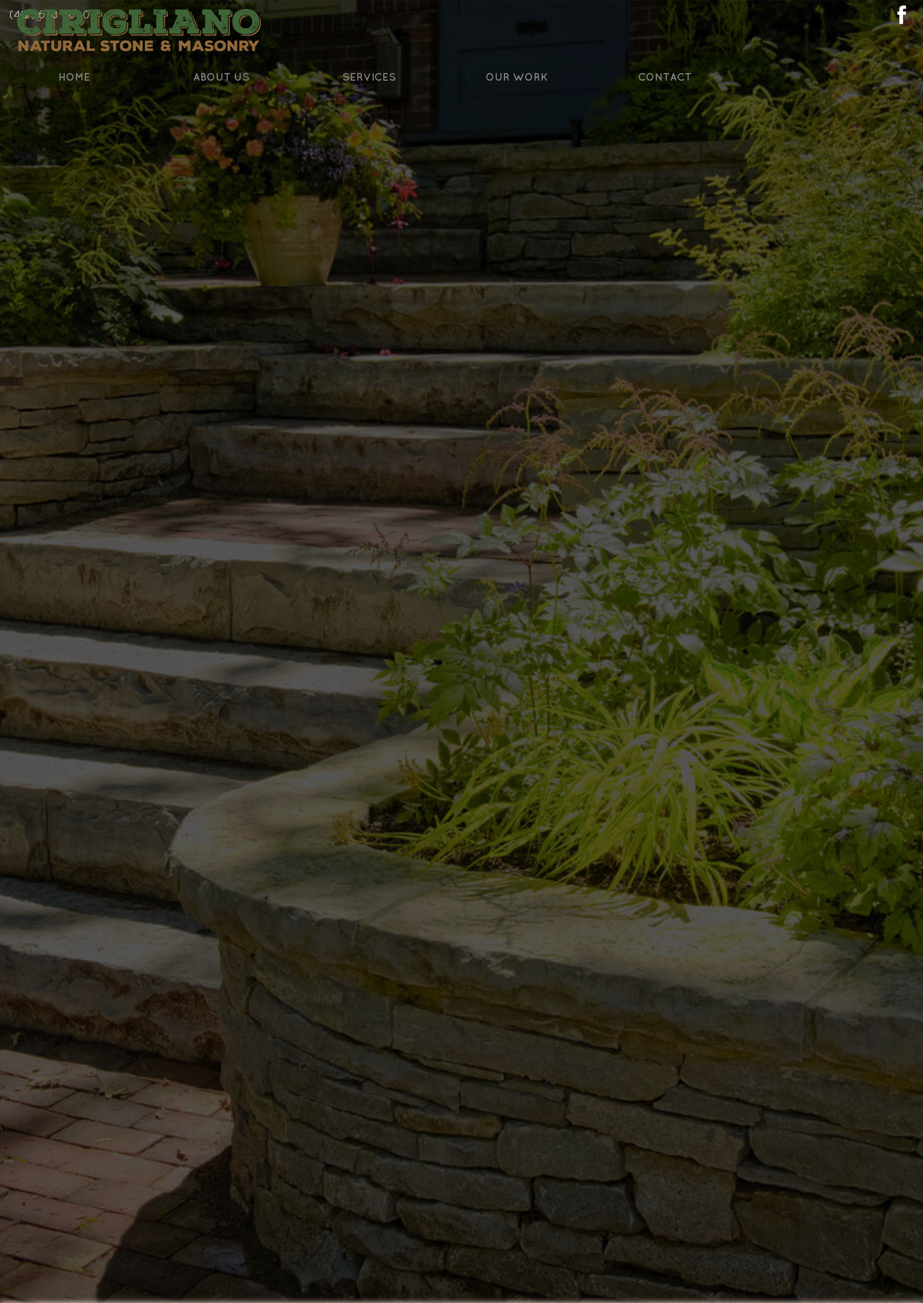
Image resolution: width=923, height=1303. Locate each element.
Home (166, 116)
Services (461, 116)
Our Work (609, 116)
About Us (313, 116)
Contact (756, 116)
